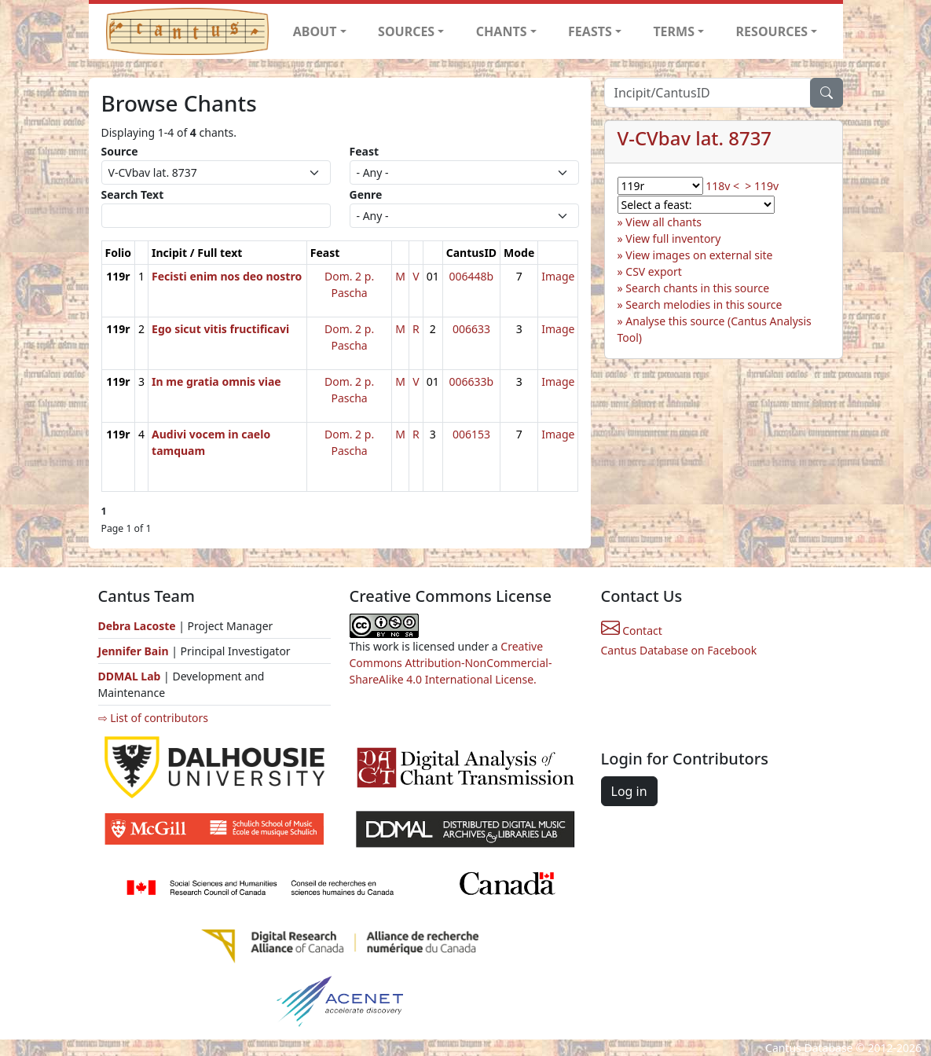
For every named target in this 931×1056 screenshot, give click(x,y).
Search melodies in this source (703, 304)
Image (557, 276)
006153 (471, 434)
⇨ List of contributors (153, 717)
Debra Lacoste (137, 625)
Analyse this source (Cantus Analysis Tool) (715, 329)
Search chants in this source (697, 287)
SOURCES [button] (406, 31)
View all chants (663, 221)
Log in (629, 791)
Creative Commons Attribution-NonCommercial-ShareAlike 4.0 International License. (451, 663)
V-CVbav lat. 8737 (695, 138)
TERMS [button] (674, 31)
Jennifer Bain (135, 651)
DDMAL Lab (129, 676)
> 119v (762, 185)
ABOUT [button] (315, 31)
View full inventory (672, 238)
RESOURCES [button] (772, 31)
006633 (471, 328)
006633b (471, 381)
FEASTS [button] (590, 31)
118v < (722, 185)
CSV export (653, 271)
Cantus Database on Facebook (679, 650)
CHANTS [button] (501, 31)
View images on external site (698, 255)
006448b (471, 276)
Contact (631, 630)
